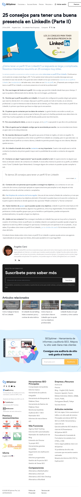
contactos (34, 148)
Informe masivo (34, 390)
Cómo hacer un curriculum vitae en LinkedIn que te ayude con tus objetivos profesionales (49, 317)
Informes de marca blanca (38, 418)
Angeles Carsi (16, 27)
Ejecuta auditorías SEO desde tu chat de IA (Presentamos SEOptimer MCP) (66, 429)
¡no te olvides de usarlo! (49, 227)
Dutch (57, 399)
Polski (62, 399)
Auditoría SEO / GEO (36, 413)
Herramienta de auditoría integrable (37, 394)
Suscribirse (68, 280)
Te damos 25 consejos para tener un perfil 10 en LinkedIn (32, 174)
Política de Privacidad (32, 492)
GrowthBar (32, 449)
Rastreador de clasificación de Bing (39, 436)
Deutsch (58, 393)
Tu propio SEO (34, 443)
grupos (22, 206)
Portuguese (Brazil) (61, 401)
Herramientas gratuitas (37, 446)
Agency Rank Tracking (36, 429)
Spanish (64, 393)
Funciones (21, 4)
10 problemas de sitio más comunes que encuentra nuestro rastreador (66, 452)
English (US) (64, 390)
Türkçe (71, 401)
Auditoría (71, 362)
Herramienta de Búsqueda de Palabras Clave (39, 399)
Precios (41, 4)
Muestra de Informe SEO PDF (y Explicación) (66, 459)
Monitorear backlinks (36, 410)
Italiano (70, 396)
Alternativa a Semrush (36, 474)
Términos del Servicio (45, 492)
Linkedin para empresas (32, 27)
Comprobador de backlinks (38, 387)
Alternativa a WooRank (37, 479)
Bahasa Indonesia (61, 396)
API (30, 421)
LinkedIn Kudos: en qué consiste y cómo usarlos (69, 313)
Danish (71, 390)
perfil (46, 122)
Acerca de (58, 385)
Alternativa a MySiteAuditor (38, 471)
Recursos (48, 4)
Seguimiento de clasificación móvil (39, 453)
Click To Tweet (70, 178)
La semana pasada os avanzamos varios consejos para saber (34, 74)
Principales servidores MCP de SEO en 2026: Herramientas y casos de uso (66, 421)
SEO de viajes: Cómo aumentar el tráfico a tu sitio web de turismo (67, 413)
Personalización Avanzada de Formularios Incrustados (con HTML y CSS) (65, 438)
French (70, 393)
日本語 (76, 396)
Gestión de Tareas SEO (37, 463)
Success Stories (32, 4)
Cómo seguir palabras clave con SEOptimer (66, 445)
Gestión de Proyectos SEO (38, 460)
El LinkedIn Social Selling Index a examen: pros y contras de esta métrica (30, 314)
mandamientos (16, 82)
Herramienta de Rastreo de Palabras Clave (38, 405)
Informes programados (37, 458)
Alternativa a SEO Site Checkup (40, 477)
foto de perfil (48, 82)
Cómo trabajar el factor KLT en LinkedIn (10, 313)
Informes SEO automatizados (39, 432)
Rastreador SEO (34, 416)
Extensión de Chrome (36, 440)
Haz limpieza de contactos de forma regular (21, 195)
